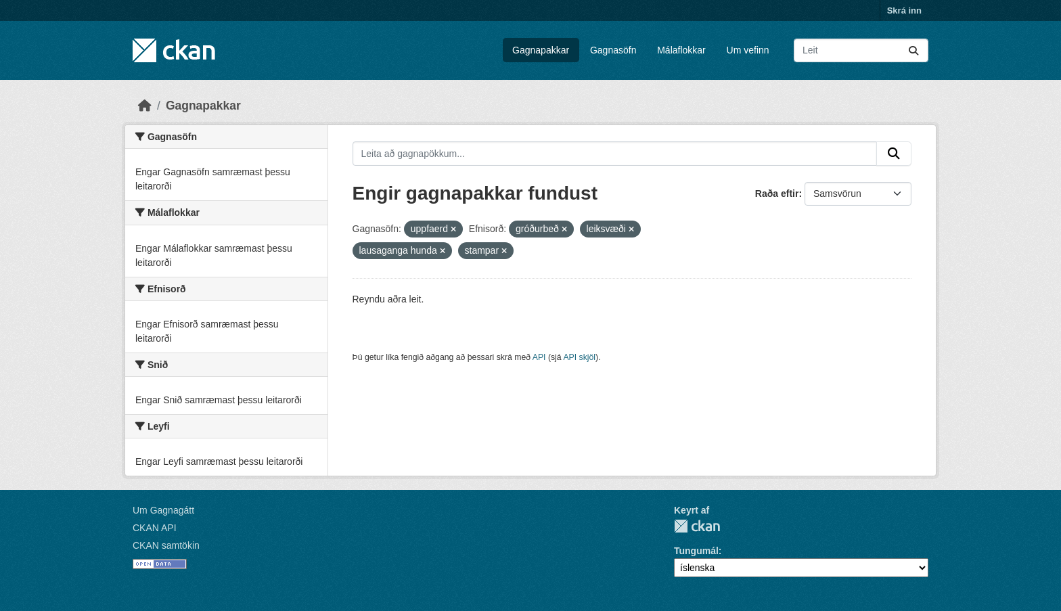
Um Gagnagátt (163, 510)
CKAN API (155, 527)
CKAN (697, 526)
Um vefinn (748, 50)
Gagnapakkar (540, 50)
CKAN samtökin (166, 545)
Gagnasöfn (613, 50)
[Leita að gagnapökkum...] (861, 50)
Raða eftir (777, 193)
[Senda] (913, 50)
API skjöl (579, 357)
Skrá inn (904, 10)
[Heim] (145, 105)
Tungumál (696, 550)
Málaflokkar (681, 50)
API (539, 357)
